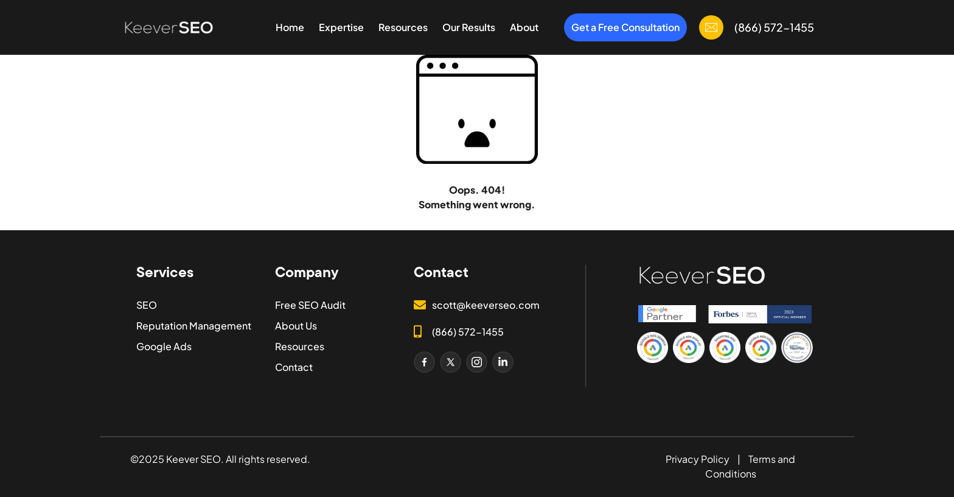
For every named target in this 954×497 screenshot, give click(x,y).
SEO (146, 304)
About (524, 27)
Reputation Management (193, 325)
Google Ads (164, 346)
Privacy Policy (697, 459)
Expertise (341, 27)
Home (290, 27)
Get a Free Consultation (625, 27)
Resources (403, 27)
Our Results (468, 27)
